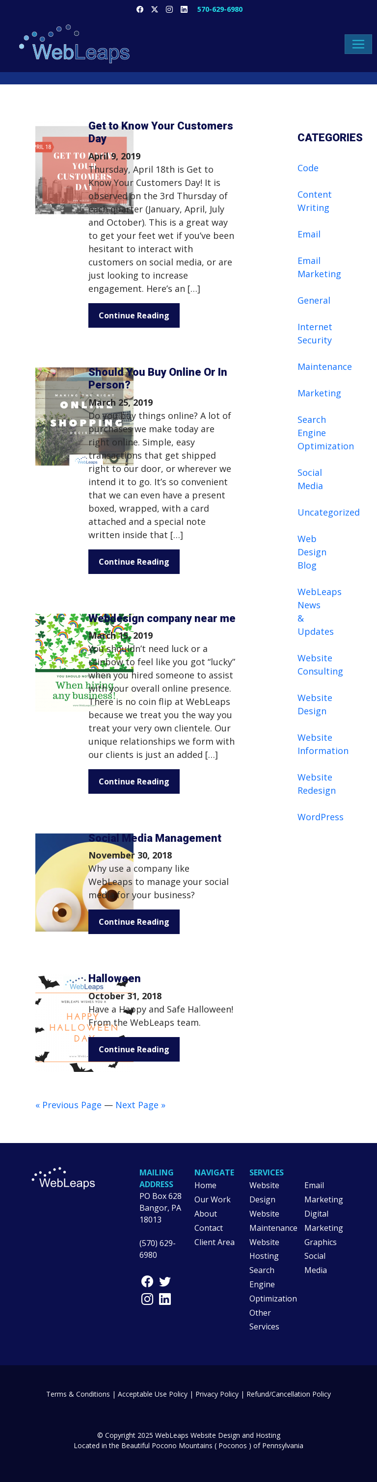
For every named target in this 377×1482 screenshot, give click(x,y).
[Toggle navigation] (358, 44)
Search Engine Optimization (325, 433)
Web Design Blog (311, 552)
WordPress (320, 817)
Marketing (319, 393)
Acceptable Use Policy (153, 1394)
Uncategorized (328, 512)
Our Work (212, 1199)
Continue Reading (134, 315)
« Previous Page (68, 1105)
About (205, 1213)
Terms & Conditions (78, 1394)
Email (309, 234)
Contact (208, 1227)
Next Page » (140, 1105)
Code (308, 168)
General (313, 300)
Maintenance (324, 366)
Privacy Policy (217, 1394)
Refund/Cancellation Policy (288, 1394)
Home (205, 1185)
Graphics (320, 1242)
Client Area (214, 1242)
